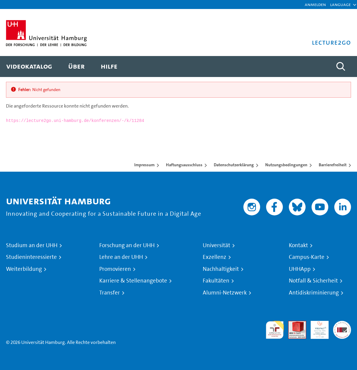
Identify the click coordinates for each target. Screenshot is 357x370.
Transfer (109, 293)
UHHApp (300, 269)
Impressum (144, 165)
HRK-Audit (316, 328)
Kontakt (298, 245)
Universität (216, 245)
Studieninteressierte (31, 257)
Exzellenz (214, 257)
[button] (340, 4)
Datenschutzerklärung (234, 165)
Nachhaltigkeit (221, 269)
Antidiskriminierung (314, 293)
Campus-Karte (306, 257)
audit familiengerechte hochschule (275, 330)
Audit (294, 324)
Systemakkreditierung (342, 324)
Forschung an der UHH (127, 245)
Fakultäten (216, 281)
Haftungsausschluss (184, 165)
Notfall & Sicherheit (313, 281)
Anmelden (315, 4)
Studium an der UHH (31, 245)
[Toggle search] (340, 66)
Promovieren (115, 269)
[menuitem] (29, 66)
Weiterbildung (24, 269)
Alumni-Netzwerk (225, 293)
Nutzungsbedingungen (286, 165)
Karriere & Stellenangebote (133, 281)
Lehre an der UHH (121, 257)
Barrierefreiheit (333, 165)
